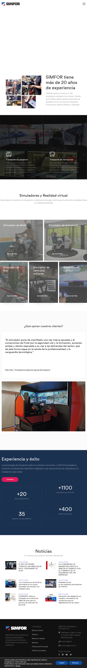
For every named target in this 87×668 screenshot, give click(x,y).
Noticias (35, 643)
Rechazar (75, 663)
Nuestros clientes (38, 638)
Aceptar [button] (62, 663)
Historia (35, 634)
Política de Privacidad (40, 646)
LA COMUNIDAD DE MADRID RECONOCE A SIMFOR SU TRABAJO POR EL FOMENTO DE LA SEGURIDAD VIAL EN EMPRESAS (70, 569)
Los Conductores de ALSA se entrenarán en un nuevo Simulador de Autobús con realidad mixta (30, 585)
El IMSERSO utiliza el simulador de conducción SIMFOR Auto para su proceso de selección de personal (28, 600)
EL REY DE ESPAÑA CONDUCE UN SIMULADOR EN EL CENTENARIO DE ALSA (30, 567)
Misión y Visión (37, 630)
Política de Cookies (39, 650)
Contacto (10, 479)
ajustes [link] (18, 666)
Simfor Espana (23, 562)
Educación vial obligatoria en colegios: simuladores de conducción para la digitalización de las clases (70, 599)
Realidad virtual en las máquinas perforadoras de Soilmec (70, 584)
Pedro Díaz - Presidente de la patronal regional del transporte (27, 370)
